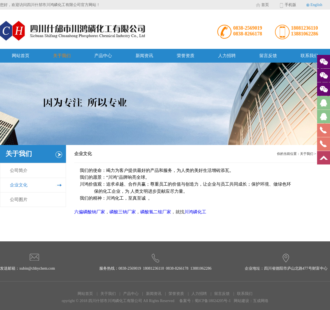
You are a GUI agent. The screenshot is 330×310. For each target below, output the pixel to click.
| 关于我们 (105, 294)
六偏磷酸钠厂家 (89, 212)
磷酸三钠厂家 (122, 212)
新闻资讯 (144, 55)
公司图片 (19, 199)
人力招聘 (227, 55)
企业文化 (19, 185)
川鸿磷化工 (195, 212)
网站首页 (20, 55)
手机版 (290, 5)
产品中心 (103, 55)
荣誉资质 (185, 55)
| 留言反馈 (219, 294)
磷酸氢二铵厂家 (155, 212)
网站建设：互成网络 (251, 301)
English (316, 5)
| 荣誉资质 (173, 294)
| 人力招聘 (196, 294)
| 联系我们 (241, 294)
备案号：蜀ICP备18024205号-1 (205, 301)
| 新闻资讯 (150, 294)
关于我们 (62, 55)
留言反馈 (268, 55)
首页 (265, 5)
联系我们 (309, 55)
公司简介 (19, 170)
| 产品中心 (128, 294)
